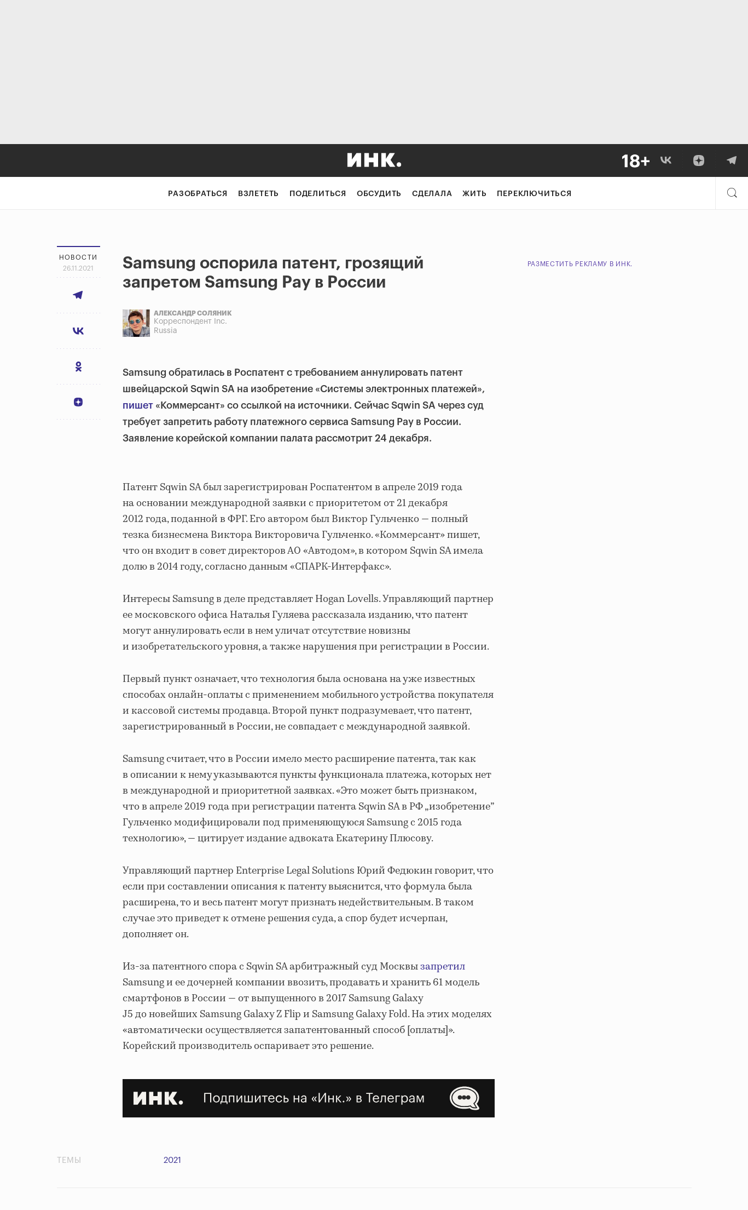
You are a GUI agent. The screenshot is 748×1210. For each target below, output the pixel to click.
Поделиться (317, 194)
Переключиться (534, 194)
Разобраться (198, 194)
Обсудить (379, 194)
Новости (78, 257)
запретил (441, 967)
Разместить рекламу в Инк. (580, 264)
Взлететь (258, 194)
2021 (172, 1160)
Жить (474, 194)
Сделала (432, 194)
